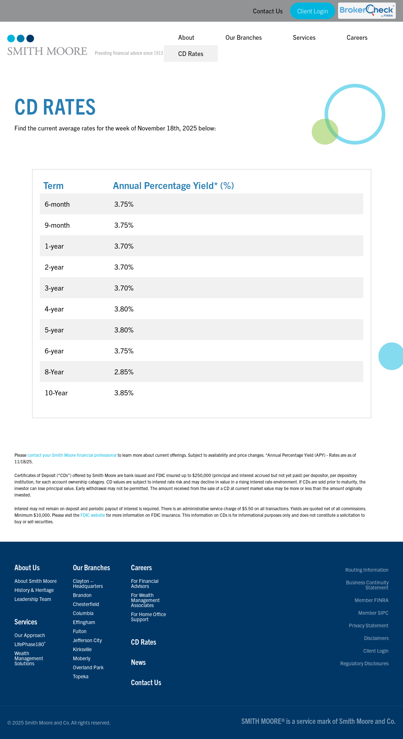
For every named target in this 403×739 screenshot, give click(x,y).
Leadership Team (32, 599)
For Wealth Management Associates (145, 600)
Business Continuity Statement (367, 584)
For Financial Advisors (144, 583)
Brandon (82, 595)
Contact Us (268, 10)
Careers (357, 37)
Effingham (84, 622)
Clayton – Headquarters (88, 583)
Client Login (312, 10)
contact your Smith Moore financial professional (72, 465)
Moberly (81, 658)
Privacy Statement (369, 625)
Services (304, 37)
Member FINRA (372, 600)
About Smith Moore (35, 580)
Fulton (80, 631)
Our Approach (29, 635)
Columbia (83, 613)
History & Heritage (34, 590)
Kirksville (82, 649)
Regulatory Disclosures (364, 663)
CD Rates (190, 53)
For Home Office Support (148, 616)
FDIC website (92, 525)
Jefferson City (87, 640)
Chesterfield (86, 604)
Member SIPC (373, 612)
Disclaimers (376, 638)
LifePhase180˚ (30, 644)
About (186, 37)
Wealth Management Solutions (28, 658)
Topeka (80, 676)
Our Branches (243, 37)
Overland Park (88, 667)
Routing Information (367, 569)
